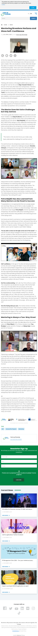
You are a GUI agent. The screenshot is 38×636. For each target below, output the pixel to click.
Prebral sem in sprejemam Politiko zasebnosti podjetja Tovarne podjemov (19, 473)
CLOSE (32, 7)
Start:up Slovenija (21, 34)
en (31, 13)
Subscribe (18, 480)
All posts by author (16, 439)
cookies (3, 4)
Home (5, 25)
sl (28, 13)
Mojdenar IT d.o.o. (21, 635)
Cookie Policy (23, 631)
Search (33, 18)
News (11, 25)
